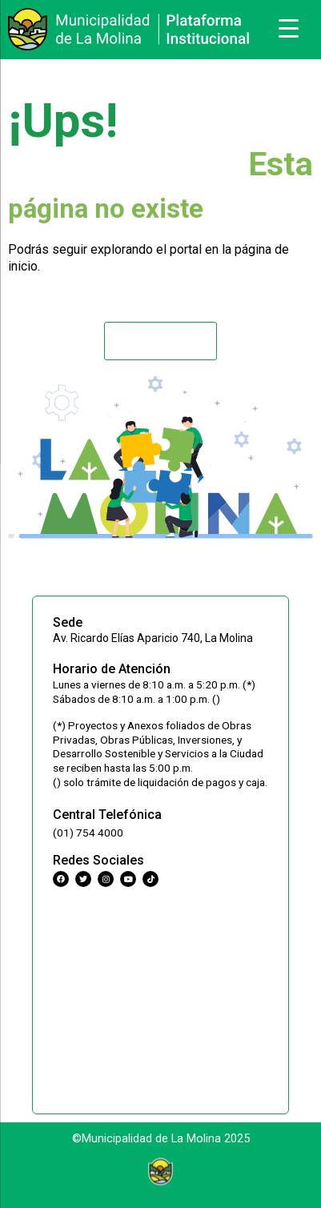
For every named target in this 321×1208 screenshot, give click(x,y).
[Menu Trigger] (289, 28)
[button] (160, 341)
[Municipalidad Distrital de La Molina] (160, 998)
